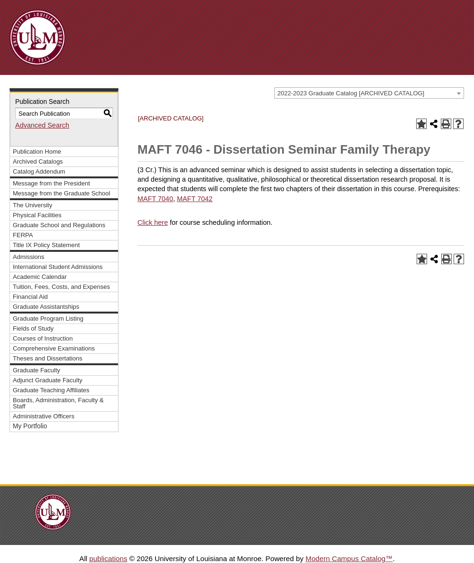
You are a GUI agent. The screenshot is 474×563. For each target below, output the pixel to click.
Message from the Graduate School (61, 193)
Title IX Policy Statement (46, 245)
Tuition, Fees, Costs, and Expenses (61, 286)
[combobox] (369, 93)
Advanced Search (42, 125)
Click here (152, 222)
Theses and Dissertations (47, 358)
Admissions (29, 256)
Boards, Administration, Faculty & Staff (58, 403)
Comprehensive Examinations (54, 348)
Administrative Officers (43, 416)
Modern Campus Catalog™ (348, 558)
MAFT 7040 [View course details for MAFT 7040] (155, 199)
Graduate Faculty (36, 370)
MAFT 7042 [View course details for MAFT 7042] (194, 199)
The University (32, 205)
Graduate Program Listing (48, 318)
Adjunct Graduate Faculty (47, 380)
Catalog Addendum (39, 171)
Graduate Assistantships (46, 306)
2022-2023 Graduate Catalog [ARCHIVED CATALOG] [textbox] (350, 93)
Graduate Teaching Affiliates (51, 390)
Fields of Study (33, 328)
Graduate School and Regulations (59, 225)
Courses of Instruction (43, 338)
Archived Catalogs (38, 161)
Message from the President (51, 183)
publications (108, 558)
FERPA (23, 235)
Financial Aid (30, 296)
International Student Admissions (58, 266)
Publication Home (37, 151)
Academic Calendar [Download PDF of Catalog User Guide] (40, 276)
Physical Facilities (37, 215)
